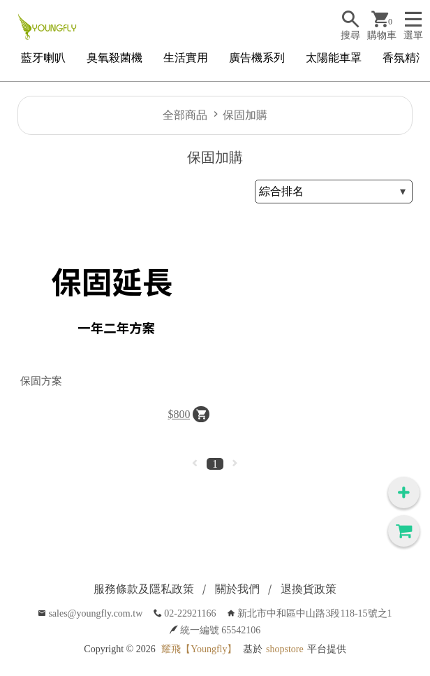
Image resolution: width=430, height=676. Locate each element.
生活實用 (185, 58)
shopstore (285, 649)
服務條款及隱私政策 (144, 589)
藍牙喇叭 (43, 58)
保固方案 (41, 381)
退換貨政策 (308, 589)
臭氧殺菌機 (114, 58)
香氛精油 (405, 58)
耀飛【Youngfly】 (199, 649)
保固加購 (245, 115)
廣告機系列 (257, 58)
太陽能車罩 (334, 58)
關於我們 (237, 589)
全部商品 (185, 115)
